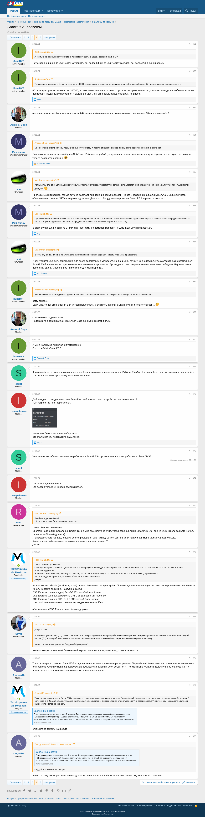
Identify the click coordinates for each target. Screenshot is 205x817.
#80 (194, 736)
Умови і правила (145, 805)
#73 (194, 451)
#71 (194, 366)
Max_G (13, 32)
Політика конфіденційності (168, 805)
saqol (18, 383)
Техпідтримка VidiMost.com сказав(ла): (53, 744)
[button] (42, 11)
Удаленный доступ (44, 710)
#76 (194, 552)
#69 (194, 312)
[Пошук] (191, 11)
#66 (194, 206)
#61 (194, 44)
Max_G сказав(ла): (44, 624)
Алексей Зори (18, 124)
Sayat (18, 633)
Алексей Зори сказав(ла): (47, 143)
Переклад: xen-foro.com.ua (102, 814)
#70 (194, 339)
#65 (194, 172)
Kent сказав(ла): (42, 52)
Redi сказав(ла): (42, 560)
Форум (14, 10)
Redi (18, 522)
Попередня (15, 37)
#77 (194, 616)
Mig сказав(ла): (42, 214)
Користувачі (53, 10)
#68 (194, 282)
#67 (194, 242)
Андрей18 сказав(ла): (45, 693)
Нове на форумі (31, 10)
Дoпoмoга (187, 805)
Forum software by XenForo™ (102, 811)
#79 (194, 685)
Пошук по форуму (37, 16)
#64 (194, 135)
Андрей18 (19, 675)
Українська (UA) (17, 805)
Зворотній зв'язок (125, 805)
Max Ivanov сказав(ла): (46, 180)
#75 (194, 505)
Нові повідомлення (16, 16)
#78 (194, 658)
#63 (194, 108)
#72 (194, 394)
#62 (194, 71)
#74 (194, 478)
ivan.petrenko (19, 411)
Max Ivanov (18, 152)
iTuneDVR (18, 61)
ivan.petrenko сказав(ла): (46, 513)
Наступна (49, 37)
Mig (19, 189)
